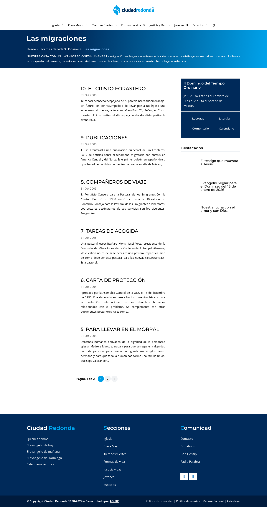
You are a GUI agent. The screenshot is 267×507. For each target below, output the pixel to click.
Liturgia (224, 118)
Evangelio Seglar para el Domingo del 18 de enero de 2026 (218, 186)
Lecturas (198, 118)
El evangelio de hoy (40, 445)
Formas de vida (131, 25)
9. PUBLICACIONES (104, 138)
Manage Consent (213, 501)
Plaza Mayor (76, 25)
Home (31, 49)
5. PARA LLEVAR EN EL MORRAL (120, 329)
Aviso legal (233, 501)
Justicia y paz (112, 469)
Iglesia (56, 25)
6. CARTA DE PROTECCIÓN (113, 280)
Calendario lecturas (40, 464)
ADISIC (114, 501)
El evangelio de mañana (43, 452)
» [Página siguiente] (114, 379)
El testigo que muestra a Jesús (219, 162)
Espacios (198, 25)
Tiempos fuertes (102, 25)
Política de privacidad (159, 501)
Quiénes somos (37, 439)
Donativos (187, 446)
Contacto (186, 439)
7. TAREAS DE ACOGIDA (109, 231)
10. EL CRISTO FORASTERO (113, 89)
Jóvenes (179, 25)
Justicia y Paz (157, 25)
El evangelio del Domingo (44, 458)
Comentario (200, 128)
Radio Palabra (190, 462)
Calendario (226, 128)
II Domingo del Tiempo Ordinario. (204, 85)
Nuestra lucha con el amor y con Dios (217, 209)
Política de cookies (188, 501)
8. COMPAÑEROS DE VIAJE (113, 182)
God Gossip (188, 454)
